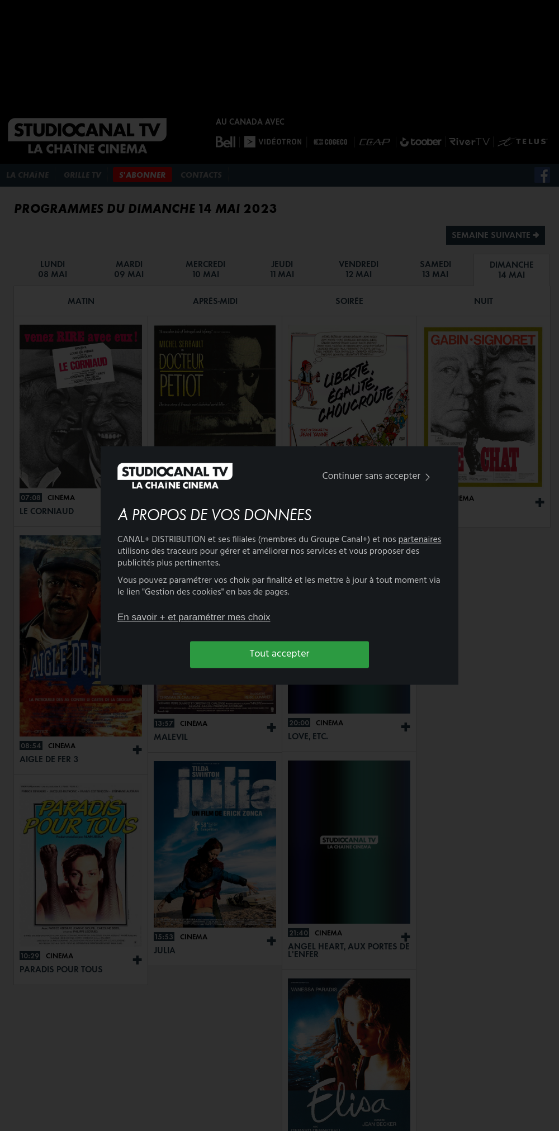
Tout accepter (280, 654)
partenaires (420, 540)
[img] (427, 477)
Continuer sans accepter (379, 476)
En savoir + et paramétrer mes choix (194, 617)
